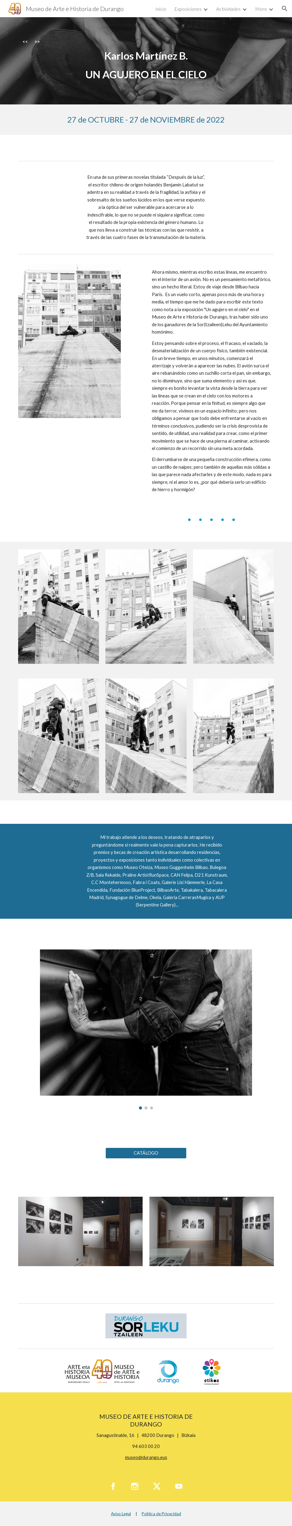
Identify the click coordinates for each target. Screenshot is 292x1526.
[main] (146, 61)
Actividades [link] (228, 9)
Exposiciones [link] (188, 9)
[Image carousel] (146, 1029)
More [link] (261, 9)
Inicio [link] (160, 9)
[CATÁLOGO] (146, 1153)
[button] (284, 8)
